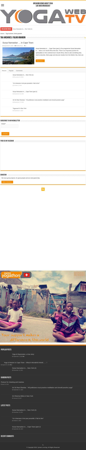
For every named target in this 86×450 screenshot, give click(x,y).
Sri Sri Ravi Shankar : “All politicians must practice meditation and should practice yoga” (38, 100)
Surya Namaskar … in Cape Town (17, 43)
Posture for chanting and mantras (12, 382)
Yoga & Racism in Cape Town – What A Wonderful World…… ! (25, 362)
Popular (11, 70)
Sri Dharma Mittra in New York (22, 396)
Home (2, 33)
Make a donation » (7, 182)
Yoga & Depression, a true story (23, 354)
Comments (19, 70)
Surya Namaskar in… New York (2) (22, 29)
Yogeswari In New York (19, 108)
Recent (4, 70)
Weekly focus (19, 45)
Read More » (40, 60)
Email (3, 123)
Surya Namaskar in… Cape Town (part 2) (25, 91)
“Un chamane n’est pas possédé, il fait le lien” (26, 83)
